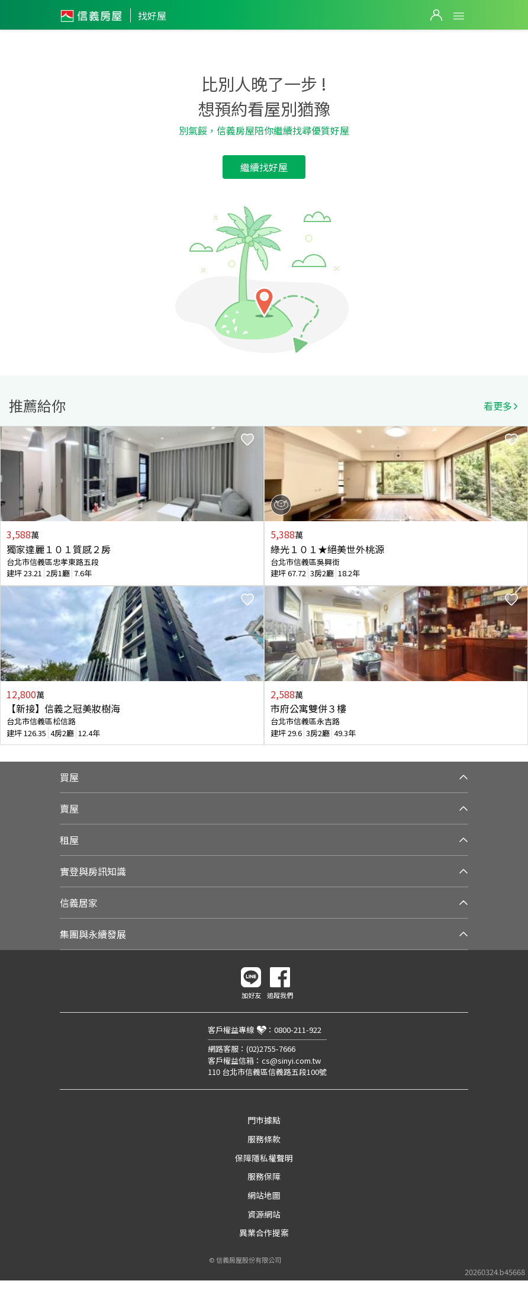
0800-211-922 (297, 1029)
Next (518, 585)
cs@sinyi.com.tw (291, 1060)
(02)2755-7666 (270, 1048)
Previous (9, 585)
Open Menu (458, 16)
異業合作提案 (264, 1232)
